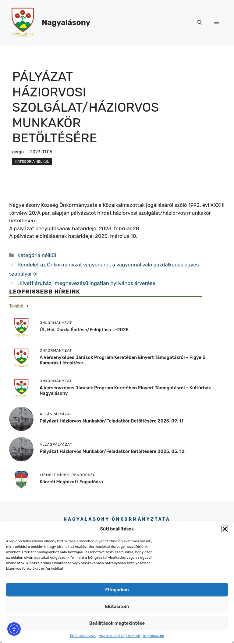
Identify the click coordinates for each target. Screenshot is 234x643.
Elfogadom (117, 590)
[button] (225, 529)
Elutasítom (117, 606)
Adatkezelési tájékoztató (119, 636)
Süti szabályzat (83, 636)
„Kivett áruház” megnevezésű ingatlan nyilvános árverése (86, 283)
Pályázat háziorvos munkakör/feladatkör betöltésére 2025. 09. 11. (112, 421)
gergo (18, 152)
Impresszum (153, 636)
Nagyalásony (66, 22)
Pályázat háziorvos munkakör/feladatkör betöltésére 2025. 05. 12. (113, 451)
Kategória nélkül (32, 161)
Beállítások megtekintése (117, 623)
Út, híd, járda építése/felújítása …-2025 (84, 329)
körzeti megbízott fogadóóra (71, 482)
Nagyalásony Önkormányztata (117, 519)
